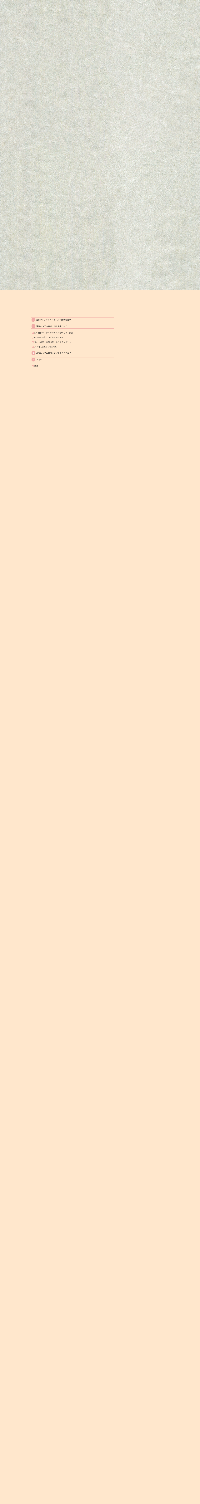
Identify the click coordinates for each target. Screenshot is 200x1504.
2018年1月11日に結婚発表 (45, 347)
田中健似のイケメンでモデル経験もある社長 (53, 333)
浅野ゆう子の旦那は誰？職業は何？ (52, 327)
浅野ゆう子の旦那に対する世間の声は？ (53, 354)
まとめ (39, 361)
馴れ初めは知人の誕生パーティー (48, 338)
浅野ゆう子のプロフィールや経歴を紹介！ (54, 320)
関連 (36, 367)
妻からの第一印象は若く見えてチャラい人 (52, 343)
